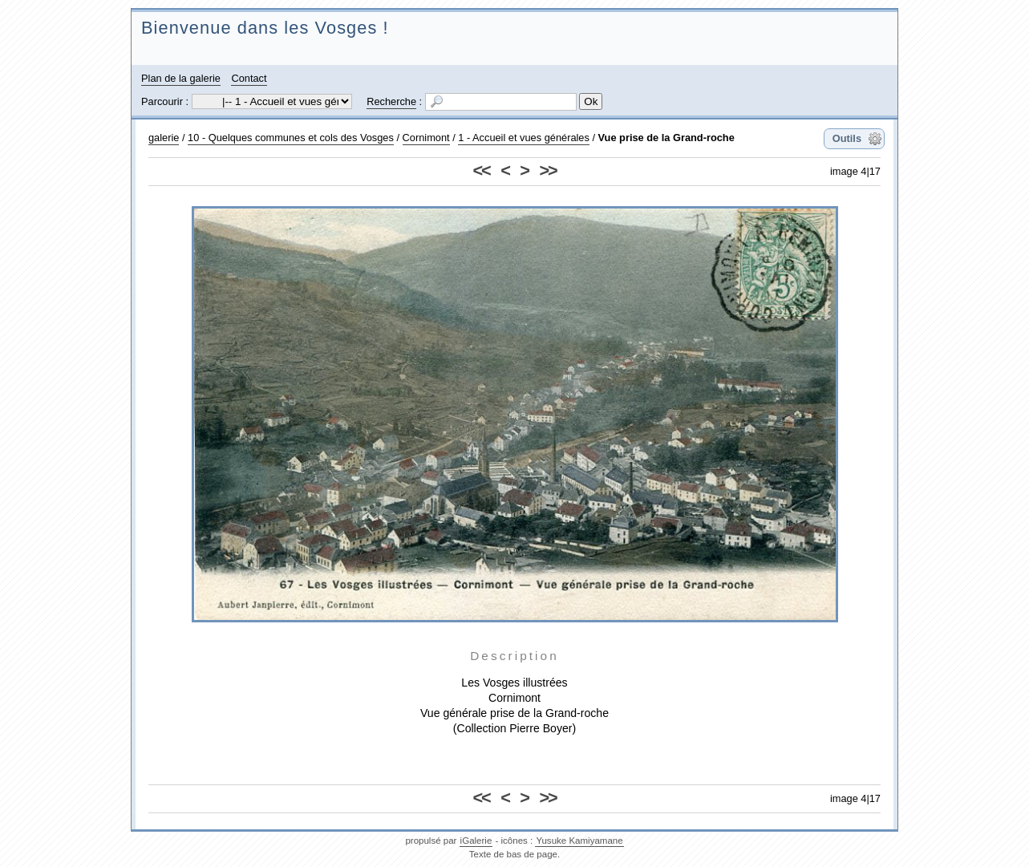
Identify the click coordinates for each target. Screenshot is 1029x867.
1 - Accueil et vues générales (523, 138)
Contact (248, 78)
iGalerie (476, 840)
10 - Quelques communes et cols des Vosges (291, 138)
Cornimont (426, 138)
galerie (163, 138)
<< (481, 170)
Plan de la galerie (181, 78)
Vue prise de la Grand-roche (666, 138)
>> (547, 170)
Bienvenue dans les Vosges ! (265, 28)
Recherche (391, 101)
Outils (847, 138)
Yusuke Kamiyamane (579, 840)
